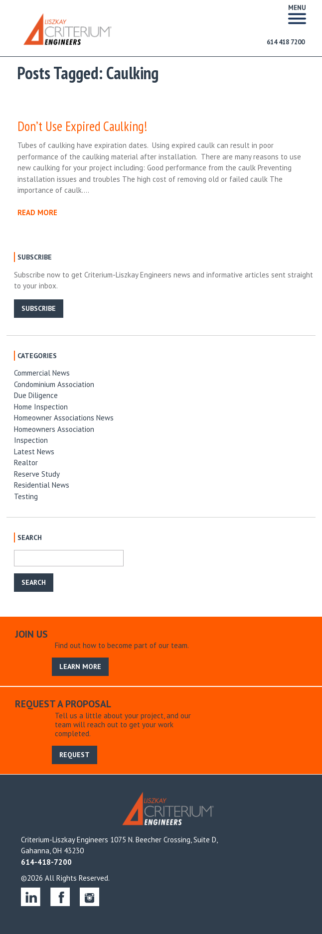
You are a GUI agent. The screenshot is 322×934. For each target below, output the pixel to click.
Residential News (41, 485)
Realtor (26, 462)
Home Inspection (41, 406)
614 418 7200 (286, 42)
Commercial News (42, 373)
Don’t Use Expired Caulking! (82, 126)
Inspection (31, 440)
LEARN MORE (80, 666)
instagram (89, 896)
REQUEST (74, 754)
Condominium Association (54, 384)
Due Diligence (36, 395)
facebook (60, 896)
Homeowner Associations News (64, 417)
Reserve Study (37, 474)
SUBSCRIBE (38, 308)
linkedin (30, 896)
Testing (26, 496)
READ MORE (37, 212)
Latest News (34, 451)
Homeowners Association (54, 429)
